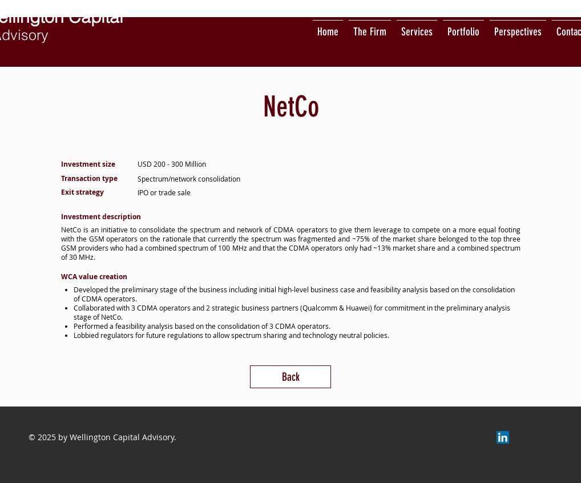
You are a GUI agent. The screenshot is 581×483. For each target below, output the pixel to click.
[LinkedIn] (503, 437)
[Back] (290, 376)
